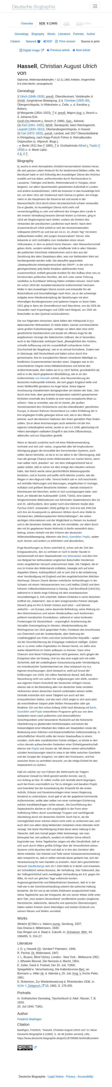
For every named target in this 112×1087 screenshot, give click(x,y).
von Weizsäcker (72, 556)
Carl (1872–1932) (32, 133)
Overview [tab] (27, 23)
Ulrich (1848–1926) (32, 96)
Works (51, 33)
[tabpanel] (56, 542)
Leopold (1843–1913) (31, 129)
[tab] (48, 23)
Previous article (58, 50)
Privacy (70, 1076)
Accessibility (85, 1076)
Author (91, 33)
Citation (15, 41)
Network (33, 41)
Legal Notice (56, 1076)
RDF (47, 41)
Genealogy (21, 33)
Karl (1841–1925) (33, 125)
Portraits (78, 33)
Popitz (86, 536)
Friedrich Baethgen (29, 1019)
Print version (65, 41)
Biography (37, 33)
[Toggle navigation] (95, 6)
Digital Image (30, 50)
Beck (65, 536)
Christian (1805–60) (77, 100)
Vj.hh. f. (29, 985)
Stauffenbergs (36, 866)
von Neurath (42, 378)
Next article (81, 50)
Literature (64, 33)
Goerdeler (75, 536)
